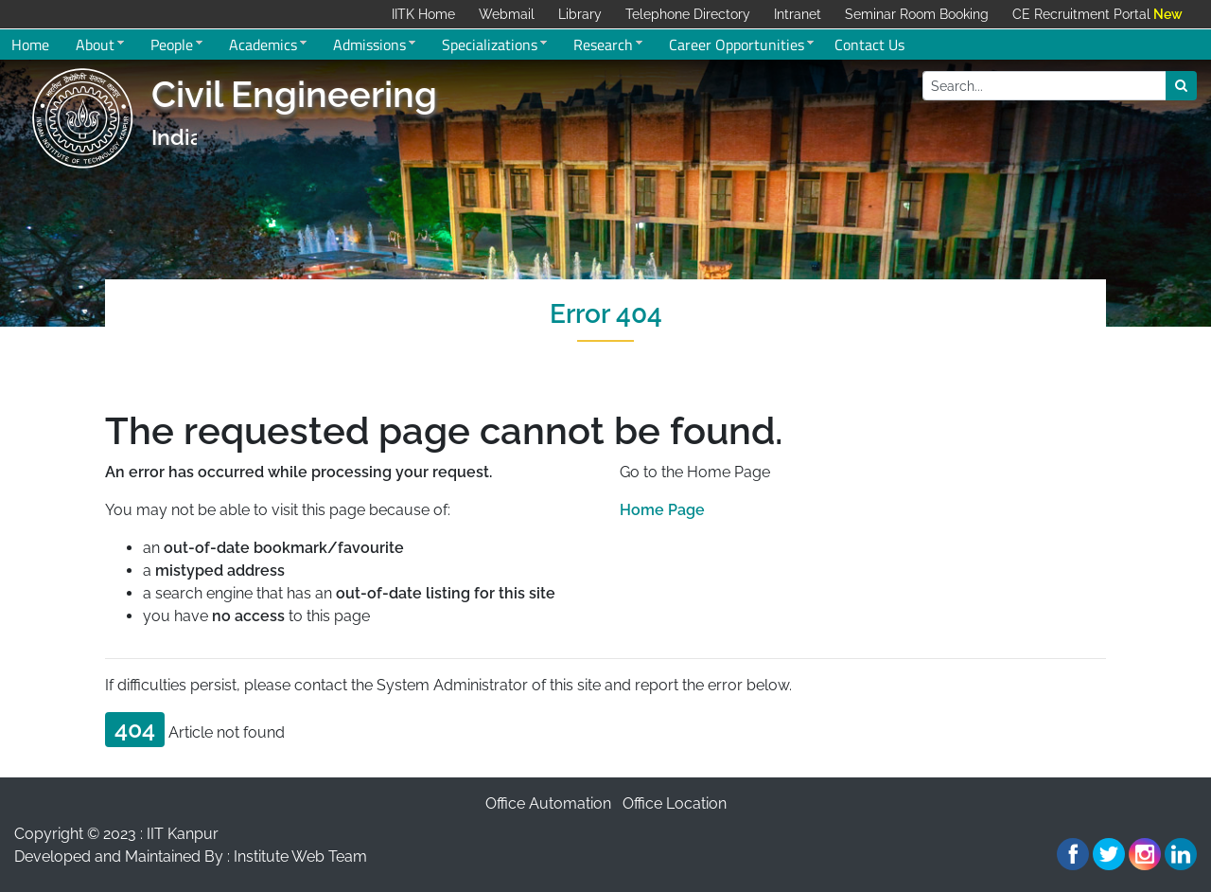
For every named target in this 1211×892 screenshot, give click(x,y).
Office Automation (548, 803)
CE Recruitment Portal (1081, 14)
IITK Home (423, 14)
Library (580, 14)
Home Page (662, 510)
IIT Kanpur (183, 834)
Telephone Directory (687, 14)
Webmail (507, 14)
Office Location (675, 803)
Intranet (797, 14)
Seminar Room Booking (917, 14)
